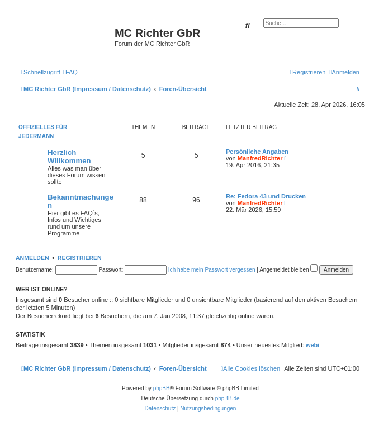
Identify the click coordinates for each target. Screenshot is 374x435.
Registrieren (80, 257)
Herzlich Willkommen (69, 156)
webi (312, 345)
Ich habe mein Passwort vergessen (211, 270)
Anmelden (32, 257)
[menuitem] (70, 72)
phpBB (161, 388)
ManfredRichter (260, 158)
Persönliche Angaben (257, 151)
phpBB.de (227, 398)
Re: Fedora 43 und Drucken (266, 196)
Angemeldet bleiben (288, 270)
